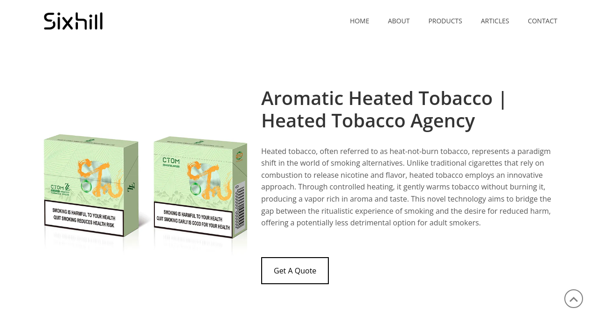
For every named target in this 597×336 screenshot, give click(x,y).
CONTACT (542, 20)
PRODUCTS (445, 20)
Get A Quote (295, 271)
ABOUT (399, 20)
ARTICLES (495, 20)
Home (359, 20)
